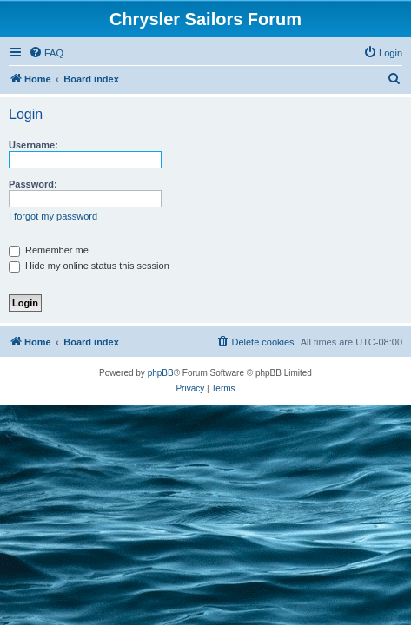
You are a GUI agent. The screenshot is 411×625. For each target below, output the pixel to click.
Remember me (49, 250)
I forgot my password (53, 216)
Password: (33, 184)
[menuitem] (46, 53)
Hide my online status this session (89, 265)
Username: (33, 145)
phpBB (161, 373)
